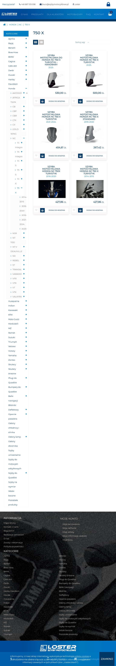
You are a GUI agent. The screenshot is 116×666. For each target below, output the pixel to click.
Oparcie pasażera (12, 416)
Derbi (11, 70)
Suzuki (11, 337)
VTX (14, 292)
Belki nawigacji (13, 398)
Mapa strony (10, 523)
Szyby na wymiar (12, 484)
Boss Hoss (13, 52)
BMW (11, 57)
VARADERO (18, 274)
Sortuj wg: (80, 42)
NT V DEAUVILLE (16, 249)
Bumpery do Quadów (14, 389)
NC (14, 138)
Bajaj (10, 43)
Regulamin (9, 531)
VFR (14, 278)
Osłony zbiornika (13, 443)
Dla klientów (55, 14)
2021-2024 (22, 221)
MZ (9, 328)
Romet (11, 333)
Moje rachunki (69, 528)
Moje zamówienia (71, 524)
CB (14, 106)
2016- (23, 215)
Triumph (12, 342)
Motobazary (75, 14)
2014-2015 (22, 199)
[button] (36, 101)
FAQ (88, 14)
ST (14, 265)
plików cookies (82, 656)
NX (14, 256)
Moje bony (68, 540)
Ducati (11, 75)
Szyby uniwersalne (14, 452)
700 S (18, 163)
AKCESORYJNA (18, 93)
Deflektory (13, 409)
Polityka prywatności (14, 546)
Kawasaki (13, 310)
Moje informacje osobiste (75, 536)
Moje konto (69, 518)
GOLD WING (15, 131)
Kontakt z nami (11, 527)
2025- (23, 229)
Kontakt (99, 14)
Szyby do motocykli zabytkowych (14, 464)
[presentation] (108, 659)
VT (14, 287)
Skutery (12, 364)
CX (14, 124)
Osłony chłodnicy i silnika (13, 427)
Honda (11, 88)
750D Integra (18, 154)
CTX (14, 120)
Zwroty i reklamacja (13, 542)
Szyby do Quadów (12, 475)
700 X (18, 181)
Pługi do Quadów (12, 380)
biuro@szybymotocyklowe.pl (54, 4)
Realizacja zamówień (14, 534)
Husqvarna (13, 301)
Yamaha (12, 355)
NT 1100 (13, 240)
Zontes (11, 360)
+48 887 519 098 (27, 4)
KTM (10, 314)
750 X (18, 190)
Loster (76, 4)
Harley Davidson (13, 81)
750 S (18, 172)
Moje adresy (68, 532)
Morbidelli (13, 324)
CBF (15, 111)
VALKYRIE (17, 296)
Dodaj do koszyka (52, 101)
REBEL (16, 260)
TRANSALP (18, 269)
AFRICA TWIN (15, 99)
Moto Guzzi (13, 319)
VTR (14, 283)
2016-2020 (22, 208)
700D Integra (18, 145)
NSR (15, 233)
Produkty (37, 14)
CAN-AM (12, 66)
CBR (15, 115)
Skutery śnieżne (12, 371)
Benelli (11, 48)
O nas (24, 14)
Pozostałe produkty (13, 502)
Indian (11, 305)
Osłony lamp (14, 437)
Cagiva (11, 61)
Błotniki (12, 405)
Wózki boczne (12, 493)
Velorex (12, 346)
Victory (11, 351)
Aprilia (11, 39)
